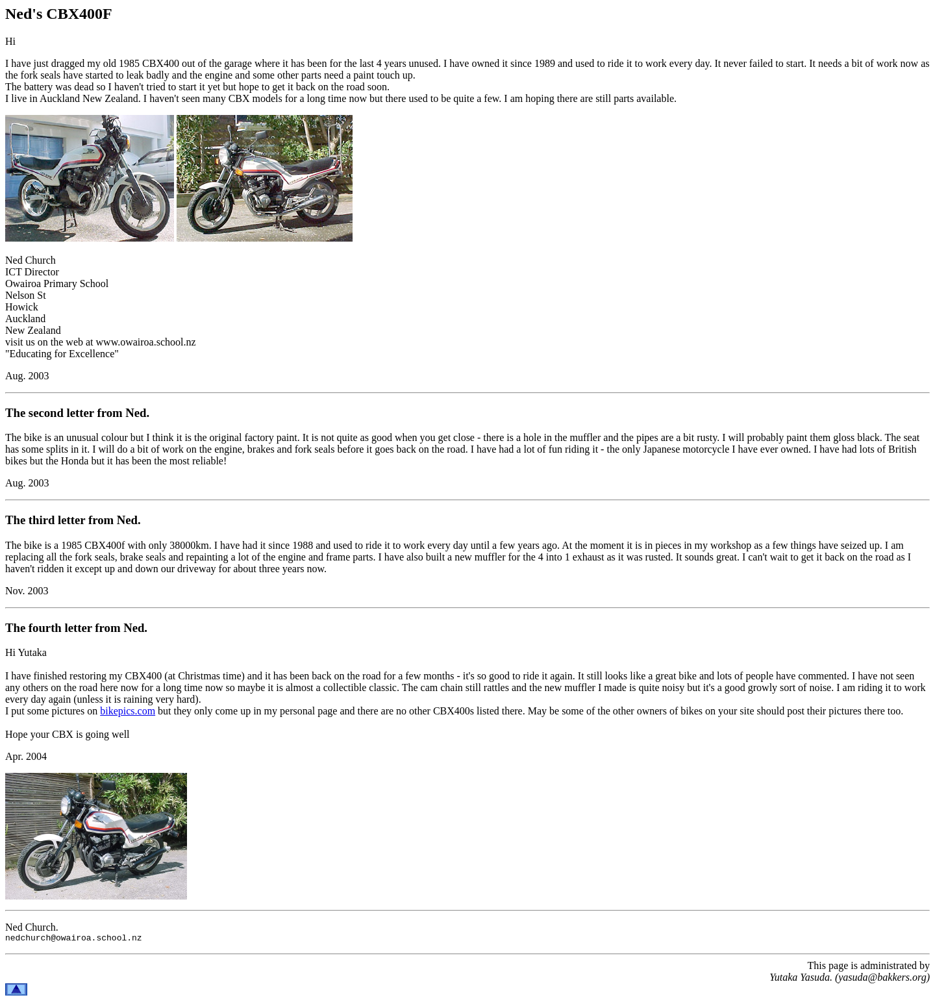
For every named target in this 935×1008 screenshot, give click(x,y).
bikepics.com (127, 710)
